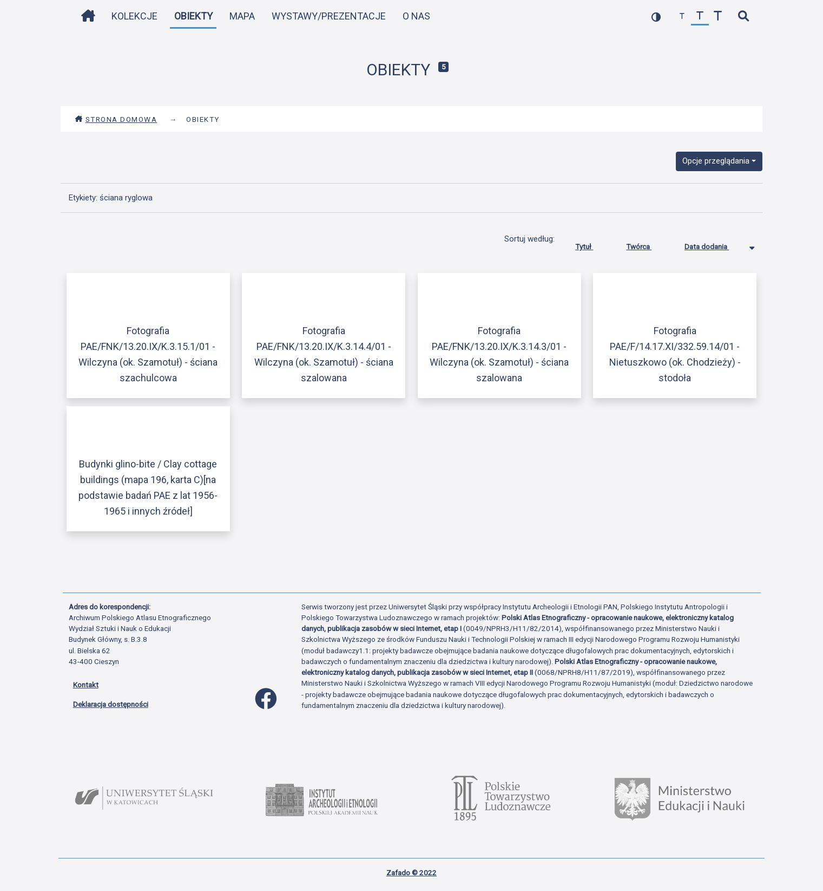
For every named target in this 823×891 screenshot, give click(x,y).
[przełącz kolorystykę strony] (656, 16)
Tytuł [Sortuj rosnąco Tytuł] (592, 244)
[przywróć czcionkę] (700, 16)
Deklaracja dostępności (110, 704)
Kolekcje (134, 16)
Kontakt (85, 684)
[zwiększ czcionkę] (718, 16)
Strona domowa (116, 119)
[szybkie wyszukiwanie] (744, 16)
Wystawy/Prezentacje (329, 16)
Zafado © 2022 (411, 872)
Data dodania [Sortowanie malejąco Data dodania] (714, 244)
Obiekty (193, 16)
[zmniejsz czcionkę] (682, 16)
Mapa (242, 16)
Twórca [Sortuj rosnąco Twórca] (647, 244)
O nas (416, 16)
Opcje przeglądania (715, 161)
